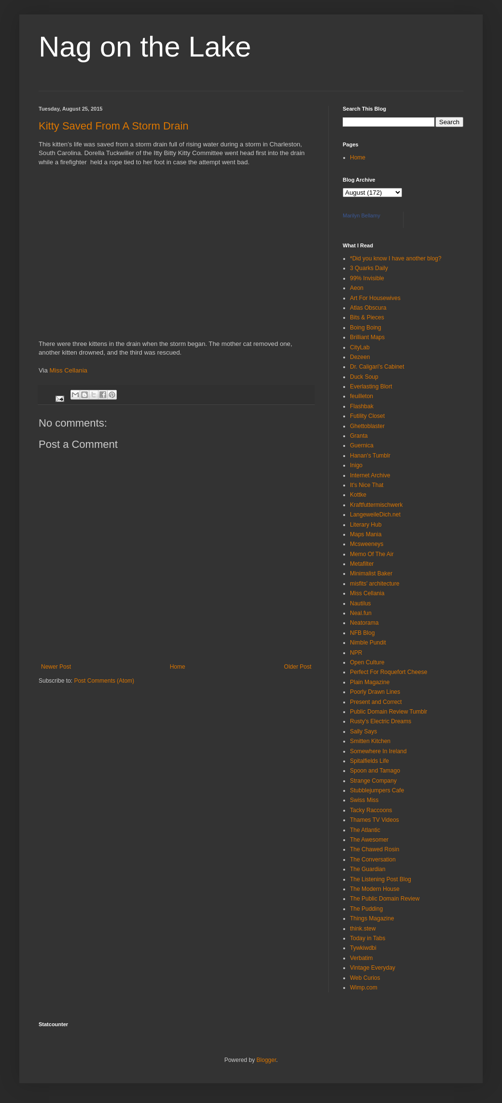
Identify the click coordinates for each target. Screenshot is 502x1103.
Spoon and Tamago (375, 770)
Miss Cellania (68, 370)
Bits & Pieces (367, 317)
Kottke (358, 494)
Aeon (356, 288)
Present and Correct (376, 702)
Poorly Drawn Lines (375, 691)
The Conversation (373, 859)
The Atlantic (365, 830)
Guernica (362, 445)
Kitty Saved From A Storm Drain (114, 126)
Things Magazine (372, 918)
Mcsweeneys (366, 544)
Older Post (297, 666)
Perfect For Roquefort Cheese (388, 672)
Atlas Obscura (368, 307)
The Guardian (367, 869)
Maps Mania (365, 534)
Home (177, 666)
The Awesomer (369, 839)
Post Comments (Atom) (104, 680)
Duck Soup (364, 376)
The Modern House (375, 889)
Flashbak (362, 406)
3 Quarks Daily (369, 268)
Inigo (356, 465)
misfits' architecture (374, 583)
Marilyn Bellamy (361, 215)
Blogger (266, 1060)
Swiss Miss (364, 800)
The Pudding (366, 908)
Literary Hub (365, 524)
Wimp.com (363, 987)
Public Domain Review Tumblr (388, 711)
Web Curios (365, 977)
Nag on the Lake (145, 46)
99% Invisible (367, 278)
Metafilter (362, 563)
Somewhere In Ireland (378, 751)
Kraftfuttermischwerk (376, 504)
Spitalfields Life (369, 761)
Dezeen (360, 357)
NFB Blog (362, 633)
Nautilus (360, 603)
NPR (356, 652)
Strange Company (373, 780)
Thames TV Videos (374, 820)
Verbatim (361, 958)
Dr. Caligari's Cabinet (377, 366)
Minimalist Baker (371, 573)
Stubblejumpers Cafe (377, 790)
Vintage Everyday (372, 967)
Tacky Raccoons (371, 810)
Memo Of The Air (371, 554)
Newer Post (56, 666)
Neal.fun (361, 613)
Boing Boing (365, 327)
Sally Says (363, 731)
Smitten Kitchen (370, 741)
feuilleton (361, 396)
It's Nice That (366, 485)
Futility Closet (367, 416)
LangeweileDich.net (375, 514)
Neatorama (364, 622)
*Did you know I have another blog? (395, 258)
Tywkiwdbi (363, 948)
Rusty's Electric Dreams (380, 721)
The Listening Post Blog (380, 879)
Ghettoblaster (367, 426)
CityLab (360, 347)
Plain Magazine (370, 682)
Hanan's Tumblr (370, 455)
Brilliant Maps (367, 337)
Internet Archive (370, 475)
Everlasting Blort (371, 386)
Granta (359, 435)
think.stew (363, 928)
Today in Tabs (367, 938)
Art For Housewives (375, 298)
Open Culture (367, 662)
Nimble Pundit (368, 642)
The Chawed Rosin (374, 849)
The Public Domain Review (384, 898)
